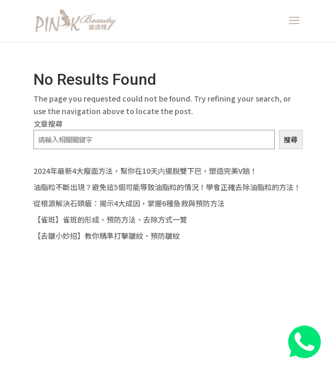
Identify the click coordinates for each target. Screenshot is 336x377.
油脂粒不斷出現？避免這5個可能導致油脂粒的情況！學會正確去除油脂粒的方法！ (167, 187)
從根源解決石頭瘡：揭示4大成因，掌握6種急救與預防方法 (129, 203)
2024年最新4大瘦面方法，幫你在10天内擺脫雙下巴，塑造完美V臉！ (145, 170)
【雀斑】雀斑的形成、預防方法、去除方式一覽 (110, 219)
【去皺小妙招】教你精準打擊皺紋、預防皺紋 (106, 235)
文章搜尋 (48, 123)
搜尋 (290, 140)
